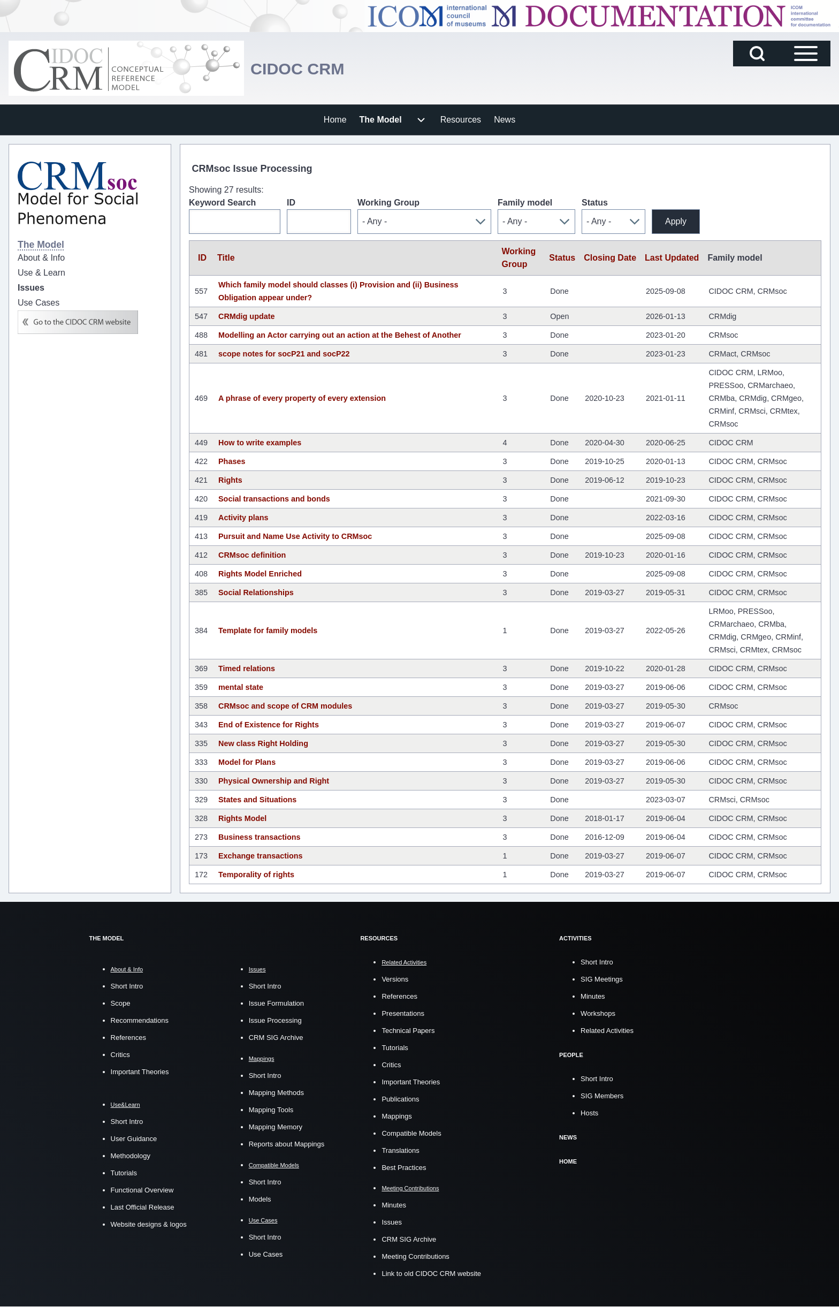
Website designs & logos (149, 1224)
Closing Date (610, 257)
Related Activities (607, 1031)
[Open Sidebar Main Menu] (805, 53)
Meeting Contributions (415, 1256)
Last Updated (672, 257)
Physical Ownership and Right (273, 781)
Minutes (394, 1205)
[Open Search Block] (757, 53)
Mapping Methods (276, 1093)
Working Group (388, 202)
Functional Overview (142, 1190)
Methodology (130, 1156)
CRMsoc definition (252, 555)
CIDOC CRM (306, 68)
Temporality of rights (256, 874)
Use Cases (266, 1254)
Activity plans (243, 517)
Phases (231, 461)
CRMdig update (246, 316)
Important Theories (140, 1072)
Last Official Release (142, 1207)
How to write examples (259, 442)
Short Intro (127, 986)
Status (595, 202)
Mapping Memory (275, 1127)
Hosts (589, 1113)
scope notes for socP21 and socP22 (284, 353)
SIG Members (602, 1096)
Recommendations (140, 1020)
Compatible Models (411, 1133)
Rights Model (242, 818)
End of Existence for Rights (268, 724)
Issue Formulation (276, 1003)
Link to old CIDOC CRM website (431, 1274)
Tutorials (124, 1173)
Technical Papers (408, 1031)
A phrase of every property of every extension (302, 398)
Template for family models (267, 630)
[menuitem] (335, 120)
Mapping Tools (271, 1110)
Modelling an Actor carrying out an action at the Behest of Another (339, 335)
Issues (392, 1222)
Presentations (403, 1013)
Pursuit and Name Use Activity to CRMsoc (295, 536)
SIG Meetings (602, 979)
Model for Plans (247, 762)
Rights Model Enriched (260, 573)
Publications (400, 1099)
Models (260, 1199)
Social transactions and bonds (274, 499)
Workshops (598, 1013)
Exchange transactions (260, 856)
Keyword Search (222, 202)
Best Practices (404, 1168)
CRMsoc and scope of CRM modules (285, 706)
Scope (121, 1003)
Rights (230, 480)
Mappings (396, 1116)
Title (226, 257)
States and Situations (257, 799)
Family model (525, 202)
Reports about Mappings (287, 1144)
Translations (400, 1150)
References (128, 1038)
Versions (395, 979)
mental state (240, 687)
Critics (120, 1055)
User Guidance (134, 1139)
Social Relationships (256, 592)
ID (291, 202)
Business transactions (259, 837)
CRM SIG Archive (276, 1038)
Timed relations (246, 668)
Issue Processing (275, 1020)
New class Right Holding (263, 743)
